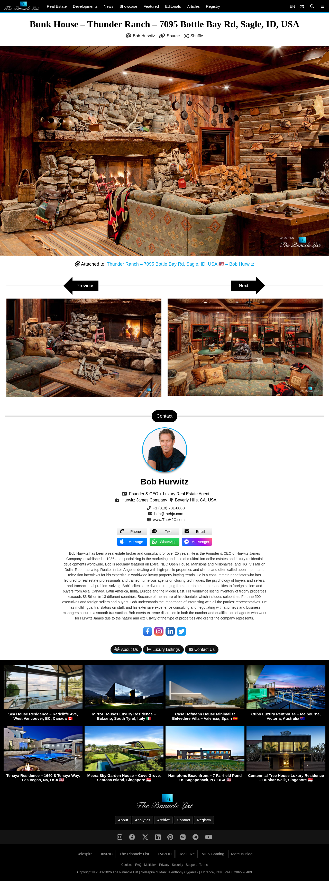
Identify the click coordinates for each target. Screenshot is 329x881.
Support (191, 865)
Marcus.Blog (241, 854)
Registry (213, 6)
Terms (203, 865)
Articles (193, 6)
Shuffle (196, 36)
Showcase (128, 6)
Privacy (164, 865)
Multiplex (150, 865)
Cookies (126, 865)
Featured (151, 6)
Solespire (85, 854)
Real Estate (57, 6)
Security (177, 865)
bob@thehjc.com (168, 513)
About (123, 820)
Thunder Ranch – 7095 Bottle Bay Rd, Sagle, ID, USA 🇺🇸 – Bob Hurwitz (180, 264)
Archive (163, 820)
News (108, 6)
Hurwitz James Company (144, 500)
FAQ (138, 865)
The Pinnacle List (134, 854)
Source (173, 36)
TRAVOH (163, 854)
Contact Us (202, 649)
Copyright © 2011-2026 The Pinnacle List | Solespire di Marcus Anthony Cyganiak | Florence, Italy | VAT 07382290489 (164, 872)
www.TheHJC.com (169, 519)
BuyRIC (106, 854)
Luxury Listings (163, 649)
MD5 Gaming (213, 854)
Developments (85, 6)
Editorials (173, 6)
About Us (126, 649)
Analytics (142, 820)
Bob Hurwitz (144, 36)
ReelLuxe (186, 854)
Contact (183, 820)
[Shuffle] (302, 6)
